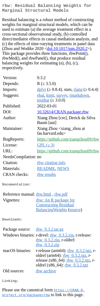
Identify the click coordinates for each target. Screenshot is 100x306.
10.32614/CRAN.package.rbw (63, 114)
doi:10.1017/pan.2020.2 (67, 50)
